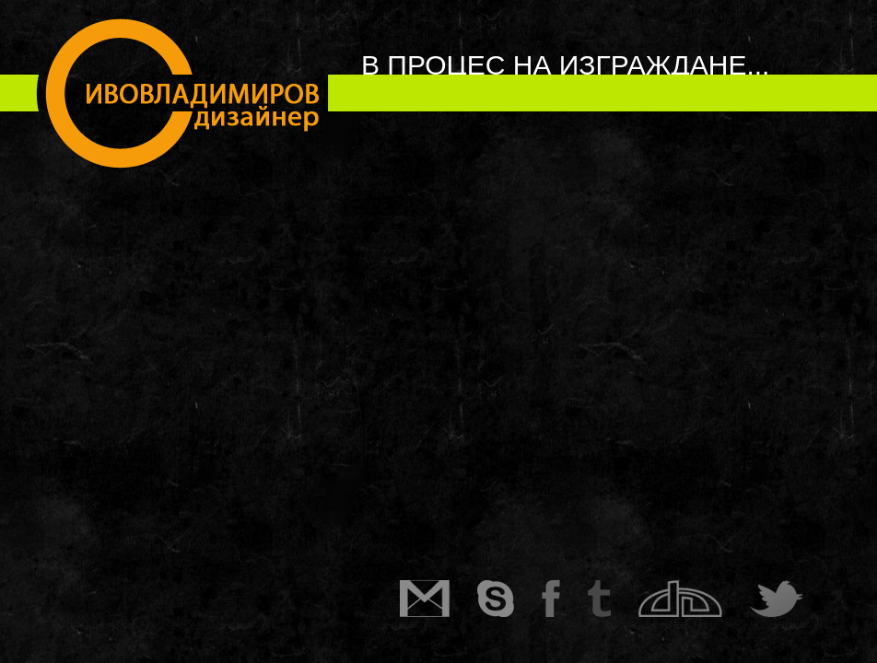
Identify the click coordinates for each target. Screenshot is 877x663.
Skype (509, 598)
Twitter (790, 598)
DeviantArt (694, 598)
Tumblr (613, 598)
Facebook (565, 598)
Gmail (438, 598)
